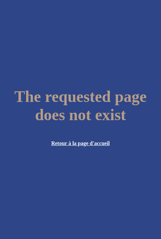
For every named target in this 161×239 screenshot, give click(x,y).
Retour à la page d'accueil (80, 143)
